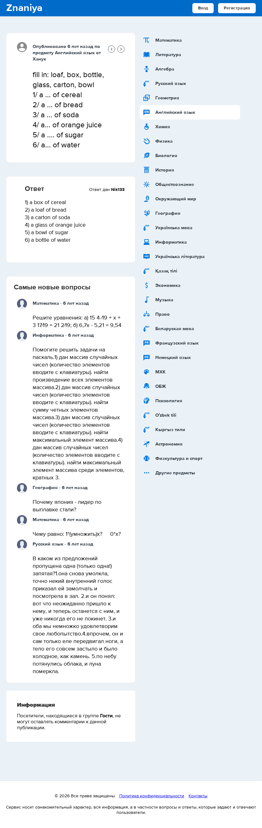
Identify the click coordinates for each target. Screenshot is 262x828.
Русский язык (48, 544)
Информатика (48, 335)
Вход (203, 8)
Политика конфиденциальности (151, 796)
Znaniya (24, 8)
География (45, 487)
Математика (46, 303)
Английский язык (75, 52)
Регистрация (237, 8)
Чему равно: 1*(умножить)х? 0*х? (77, 534)
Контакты (198, 796)
